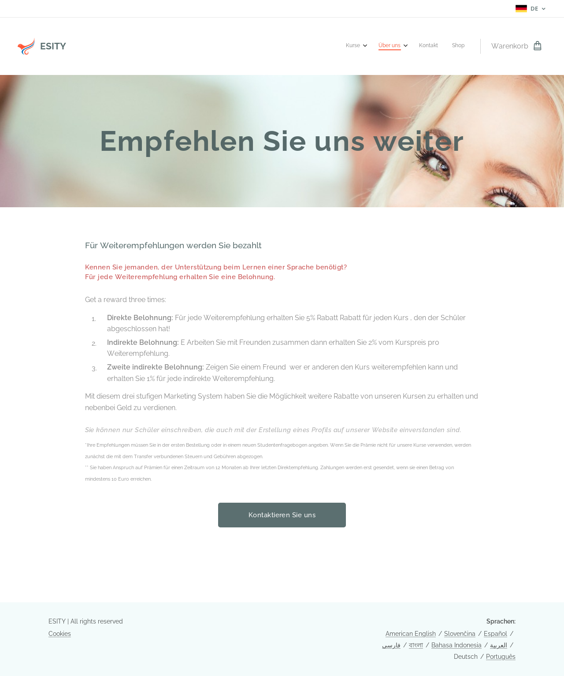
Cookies (59, 633)
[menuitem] (418, 46)
